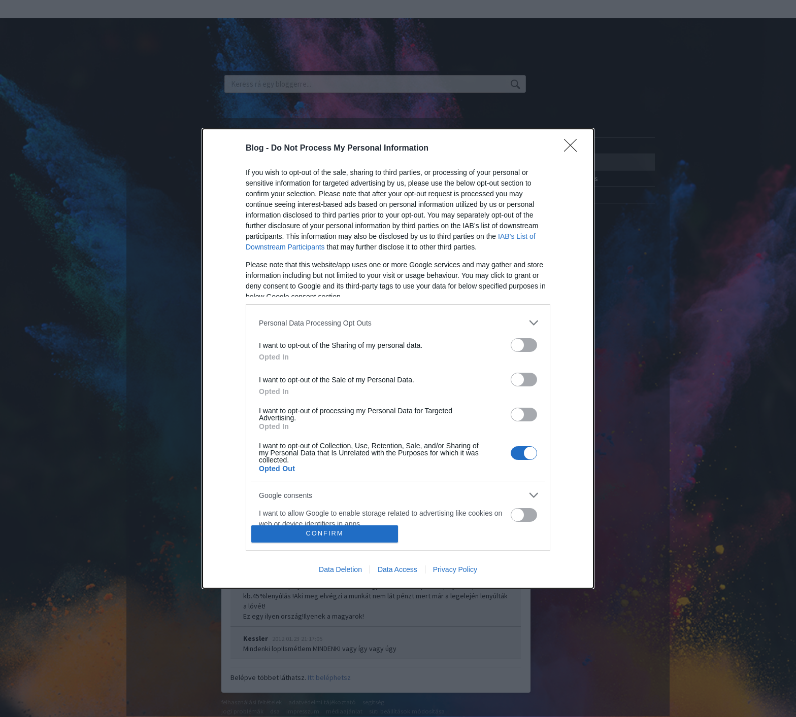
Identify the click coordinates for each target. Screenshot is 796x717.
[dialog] (398, 358)
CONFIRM (325, 533)
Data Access (397, 569)
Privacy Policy (455, 569)
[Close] (573, 148)
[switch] (524, 345)
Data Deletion (340, 569)
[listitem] (398, 322)
